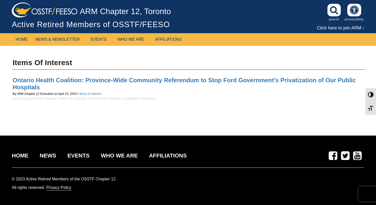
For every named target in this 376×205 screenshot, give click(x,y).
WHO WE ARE (119, 155)
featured (50, 98)
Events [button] (100, 39)
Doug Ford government (28, 98)
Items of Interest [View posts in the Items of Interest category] (90, 94)
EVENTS (78, 155)
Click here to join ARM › (340, 27)
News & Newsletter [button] (59, 39)
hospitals (81, 98)
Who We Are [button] (132, 39)
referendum (147, 98)
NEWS (48, 155)
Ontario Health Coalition (104, 98)
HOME (20, 155)
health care (65, 98)
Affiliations (168, 39)
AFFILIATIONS (168, 155)
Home (22, 39)
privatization (130, 98)
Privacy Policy (58, 187)
